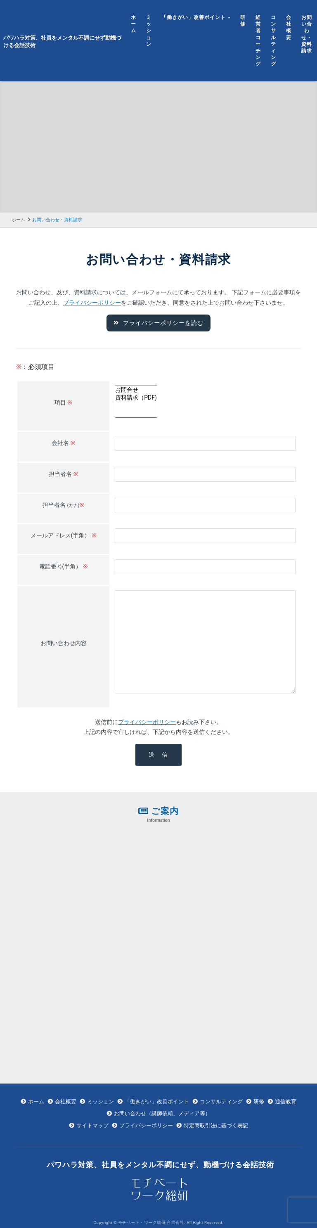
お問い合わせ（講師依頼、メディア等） (162, 1113)
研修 (243, 20)
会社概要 (288, 27)
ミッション (148, 30)
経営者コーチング (258, 40)
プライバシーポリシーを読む (158, 322)
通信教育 (285, 1101)
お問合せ (136, 389)
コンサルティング (273, 40)
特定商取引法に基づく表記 (216, 1125)
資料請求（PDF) (136, 397)
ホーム (133, 23)
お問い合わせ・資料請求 (306, 34)
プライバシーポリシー (92, 302)
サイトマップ (92, 1125)
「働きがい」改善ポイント (193, 17)
